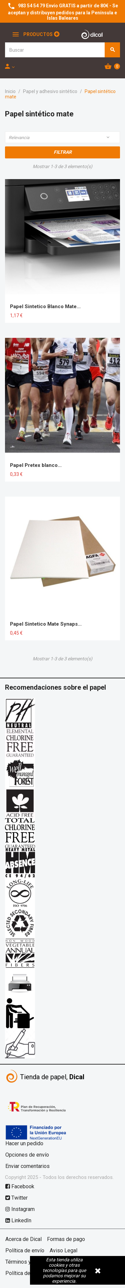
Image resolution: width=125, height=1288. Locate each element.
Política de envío (24, 1250)
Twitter (16, 1198)
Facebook (19, 1186)
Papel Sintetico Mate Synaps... (46, 624)
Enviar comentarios (27, 1166)
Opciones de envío (27, 1155)
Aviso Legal (63, 1250)
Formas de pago (66, 1239)
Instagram (20, 1209)
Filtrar (63, 152)
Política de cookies (27, 1273)
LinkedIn (18, 1220)
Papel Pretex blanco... (36, 465)
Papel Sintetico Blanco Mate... (45, 306)
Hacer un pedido (24, 1143)
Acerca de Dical (23, 1239)
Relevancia (60, 137)
